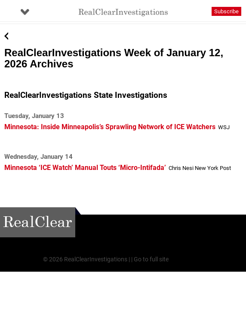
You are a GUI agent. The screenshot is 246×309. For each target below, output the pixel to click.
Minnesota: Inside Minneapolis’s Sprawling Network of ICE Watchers (109, 127)
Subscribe (226, 11)
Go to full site (151, 259)
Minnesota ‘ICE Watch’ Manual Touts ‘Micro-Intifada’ (85, 168)
